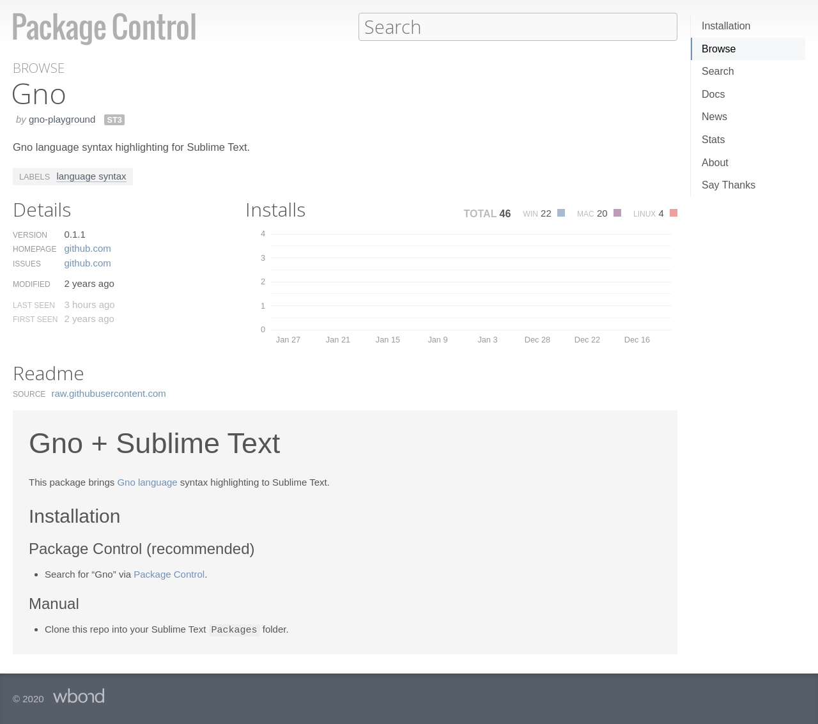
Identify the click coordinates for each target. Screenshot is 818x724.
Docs (713, 94)
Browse (719, 48)
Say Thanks (728, 185)
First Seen (35, 318)
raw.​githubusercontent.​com (109, 392)
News (714, 116)
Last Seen (34, 304)
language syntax (91, 175)
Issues (27, 263)
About (715, 162)
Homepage (34, 248)
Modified (31, 283)
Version (30, 234)
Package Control (169, 573)
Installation (726, 25)
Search (718, 71)
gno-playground (62, 118)
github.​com (87, 247)
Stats (713, 139)
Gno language (147, 481)
